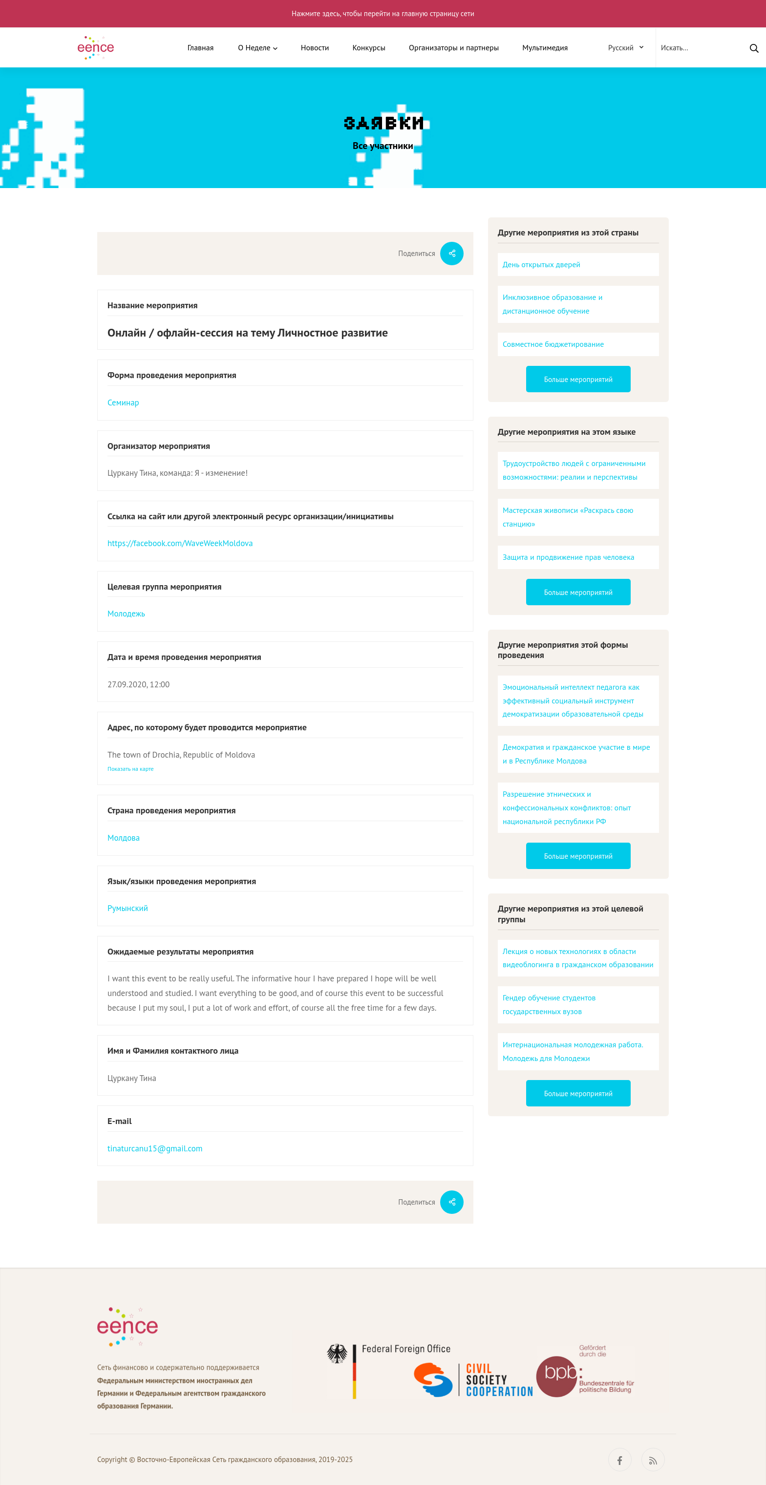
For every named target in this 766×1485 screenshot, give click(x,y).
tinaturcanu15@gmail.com (155, 1148)
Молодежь (126, 613)
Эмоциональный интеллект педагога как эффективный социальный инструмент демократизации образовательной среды (573, 700)
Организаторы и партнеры (454, 47)
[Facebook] (620, 1459)
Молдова (123, 837)
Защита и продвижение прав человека (569, 557)
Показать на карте (130, 768)
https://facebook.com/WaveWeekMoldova (180, 543)
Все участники (383, 145)
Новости (315, 47)
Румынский (127, 908)
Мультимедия (545, 47)
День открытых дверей (541, 264)
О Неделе (254, 47)
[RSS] (653, 1459)
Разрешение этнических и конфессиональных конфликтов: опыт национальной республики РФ (567, 807)
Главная (201, 47)
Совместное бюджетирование (553, 344)
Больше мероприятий (578, 379)
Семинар (123, 402)
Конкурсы (369, 47)
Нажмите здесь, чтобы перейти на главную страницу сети (383, 13)
